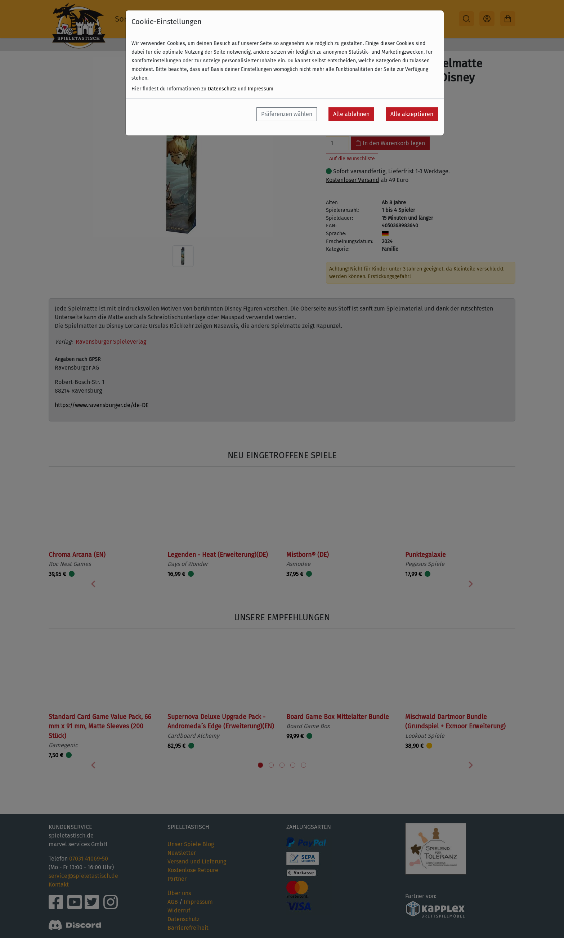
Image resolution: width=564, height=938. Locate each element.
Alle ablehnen (351, 114)
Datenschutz (222, 89)
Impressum (260, 89)
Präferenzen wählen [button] (286, 114)
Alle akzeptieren (411, 114)
